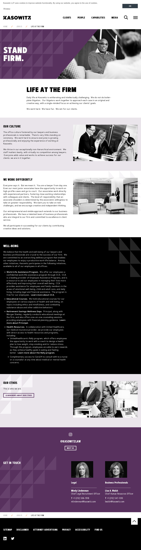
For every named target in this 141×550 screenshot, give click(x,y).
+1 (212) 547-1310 (115, 498)
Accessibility (82, 529)
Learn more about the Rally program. (36, 353)
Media (114, 17)
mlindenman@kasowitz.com (83, 501)
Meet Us (70, 448)
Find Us (99, 529)
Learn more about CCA (42, 295)
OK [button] (130, 6)
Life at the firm (37, 27)
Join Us (19, 27)
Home (5, 27)
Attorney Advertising (45, 529)
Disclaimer (23, 529)
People (81, 17)
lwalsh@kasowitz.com (114, 501)
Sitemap (7, 529)
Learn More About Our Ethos (19, 395)
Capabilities (98, 17)
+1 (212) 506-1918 (81, 498)
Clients (67, 17)
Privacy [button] (7, 9)
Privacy (66, 529)
